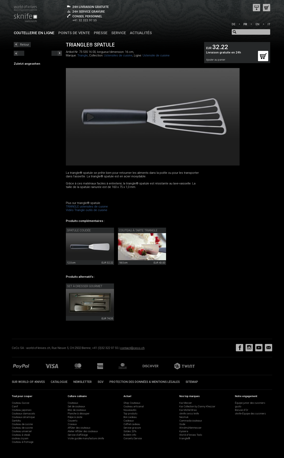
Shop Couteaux (131, 402)
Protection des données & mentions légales (144, 382)
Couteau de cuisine (22, 424)
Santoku (16, 420)
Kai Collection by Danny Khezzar (197, 406)
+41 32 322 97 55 (84, 20)
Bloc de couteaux (77, 409)
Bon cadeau (130, 417)
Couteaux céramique (23, 417)
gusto (238, 406)
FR (245, 24)
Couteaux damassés (23, 413)
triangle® (184, 438)
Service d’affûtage (78, 434)
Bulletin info (129, 434)
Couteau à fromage (22, 441)
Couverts (73, 420)
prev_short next (56, 53)
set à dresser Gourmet (84, 286)
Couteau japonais (22, 409)
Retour (24, 44)
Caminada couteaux (190, 420)
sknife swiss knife (189, 413)
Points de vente (74, 33)
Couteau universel (22, 431)
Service (118, 33)
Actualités (141, 33)
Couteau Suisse (20, 402)
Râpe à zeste (75, 417)
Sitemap (192, 382)
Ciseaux (72, 424)
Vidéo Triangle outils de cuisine (86, 210)
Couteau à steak (21, 434)
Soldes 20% (129, 431)
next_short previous (19, 53)
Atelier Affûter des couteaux (83, 431)
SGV (101, 382)
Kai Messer (185, 402)
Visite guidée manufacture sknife (86, 438)
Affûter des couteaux (79, 427)
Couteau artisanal (133, 406)
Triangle (82, 55)
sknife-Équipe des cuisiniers (250, 413)
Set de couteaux (76, 406)
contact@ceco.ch (132, 348)
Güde (182, 424)
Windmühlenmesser (190, 427)
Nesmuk (183, 417)
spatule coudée (79, 230)
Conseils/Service (132, 438)
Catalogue (59, 382)
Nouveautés (129, 409)
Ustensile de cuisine (156, 55)
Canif (15, 406)
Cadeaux (128, 420)
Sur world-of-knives (28, 382)
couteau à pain (20, 438)
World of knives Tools (190, 434)
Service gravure (132, 427)
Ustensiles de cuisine (118, 55)
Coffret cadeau (131, 424)
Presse (100, 33)
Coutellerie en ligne (34, 33)
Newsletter (82, 382)
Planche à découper (79, 413)
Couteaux (73, 402)
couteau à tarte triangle (138, 230)
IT (269, 24)
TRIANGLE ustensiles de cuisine (87, 206)
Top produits (130, 413)
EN (257, 24)
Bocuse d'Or (241, 409)
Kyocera (183, 431)
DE (233, 24)
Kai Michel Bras (188, 409)
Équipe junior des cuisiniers (250, 402)
